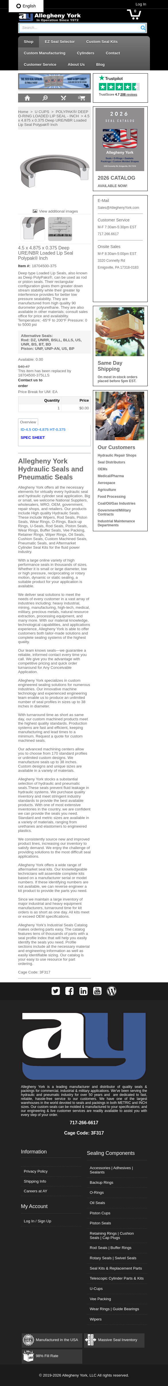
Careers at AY (35, 1191)
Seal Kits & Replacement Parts (116, 1268)
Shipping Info (35, 1181)
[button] (143, 28)
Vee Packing (100, 1299)
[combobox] (82, 27)
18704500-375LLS (34, 375)
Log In (141, 4)
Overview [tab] (28, 422)
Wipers (95, 1319)
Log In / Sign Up (37, 1221)
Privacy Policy (36, 1171)
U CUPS (42, 112)
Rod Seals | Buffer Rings (110, 1248)
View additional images (58, 211)
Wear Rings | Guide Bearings (114, 1309)
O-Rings (97, 1192)
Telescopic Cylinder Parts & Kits (117, 1278)
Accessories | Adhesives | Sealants (111, 1170)
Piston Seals (100, 1223)
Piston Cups (100, 1213)
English (26, 6)
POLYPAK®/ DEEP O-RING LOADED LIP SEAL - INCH (53, 114)
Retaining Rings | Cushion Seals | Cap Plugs (112, 1235)
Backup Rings (101, 1182)
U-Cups (96, 1288)
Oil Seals (97, 1203)
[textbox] (79, 27)
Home (23, 112)
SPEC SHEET (33, 437)
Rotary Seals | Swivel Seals (113, 1258)
